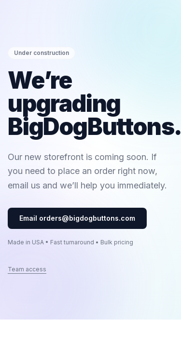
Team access (27, 269)
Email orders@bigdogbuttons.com (77, 218)
